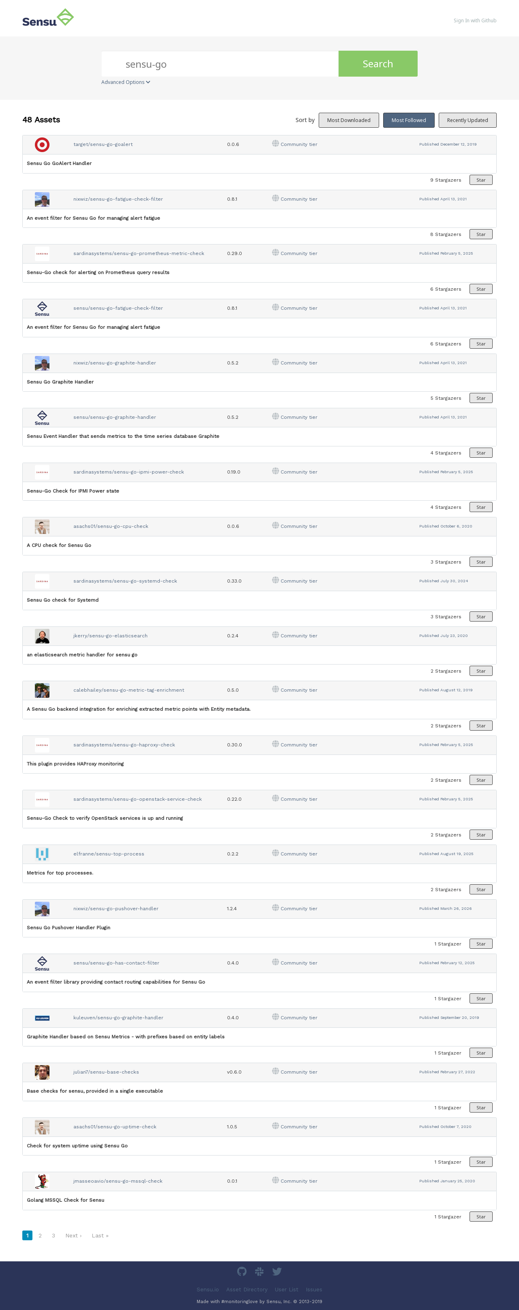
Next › (73, 1235)
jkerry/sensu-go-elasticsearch (110, 636)
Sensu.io (208, 1289)
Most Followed (409, 120)
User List (286, 1289)
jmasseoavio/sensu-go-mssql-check (118, 1181)
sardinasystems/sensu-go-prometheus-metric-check (138, 253)
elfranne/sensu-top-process (108, 854)
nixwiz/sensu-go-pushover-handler (116, 908)
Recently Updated (467, 120)
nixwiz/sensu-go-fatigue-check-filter (118, 199)
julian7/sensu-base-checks (106, 1072)
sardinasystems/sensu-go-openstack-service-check (137, 799)
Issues (314, 1289)
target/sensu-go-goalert (103, 144)
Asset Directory (247, 1289)
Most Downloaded (349, 120)
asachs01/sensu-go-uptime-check (115, 1127)
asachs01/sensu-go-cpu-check (110, 526)
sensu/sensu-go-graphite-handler (114, 417)
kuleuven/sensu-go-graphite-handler (118, 1018)
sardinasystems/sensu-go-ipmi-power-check (128, 472)
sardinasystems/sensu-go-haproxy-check (124, 745)
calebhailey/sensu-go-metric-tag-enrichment (128, 690)
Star (481, 180)
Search (378, 63)
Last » (100, 1235)
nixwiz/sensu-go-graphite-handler (114, 363)
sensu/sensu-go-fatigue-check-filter (118, 308)
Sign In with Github (475, 20)
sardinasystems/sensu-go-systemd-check (125, 581)
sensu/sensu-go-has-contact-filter (116, 963)
